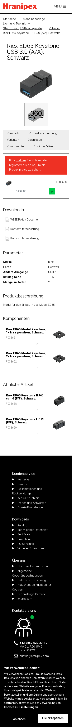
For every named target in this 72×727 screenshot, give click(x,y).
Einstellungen (28, 707)
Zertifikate (21, 534)
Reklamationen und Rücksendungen (27, 491)
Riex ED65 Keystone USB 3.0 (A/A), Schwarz (31, 33)
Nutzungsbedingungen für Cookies (31, 587)
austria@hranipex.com (34, 656)
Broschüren (22, 539)
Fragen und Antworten (29, 503)
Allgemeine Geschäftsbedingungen (27, 573)
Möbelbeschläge (34, 19)
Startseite (9, 19)
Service (19, 484)
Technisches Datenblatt (30, 530)
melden (21, 160)
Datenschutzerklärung (29, 580)
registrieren (16, 165)
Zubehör (54, 28)
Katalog (19, 525)
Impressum (22, 598)
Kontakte (20, 479)
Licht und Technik (14, 23)
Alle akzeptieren (53, 718)
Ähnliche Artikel (43, 146)
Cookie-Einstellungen (28, 507)
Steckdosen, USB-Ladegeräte (22, 28)
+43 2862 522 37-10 (33, 642)
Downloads (34, 139)
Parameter (14, 133)
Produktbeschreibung (43, 133)
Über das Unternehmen (30, 566)
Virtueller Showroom (28, 548)
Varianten (13, 139)
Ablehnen (19, 719)
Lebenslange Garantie (29, 594)
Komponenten (16, 146)
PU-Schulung (23, 544)
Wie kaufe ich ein (25, 498)
